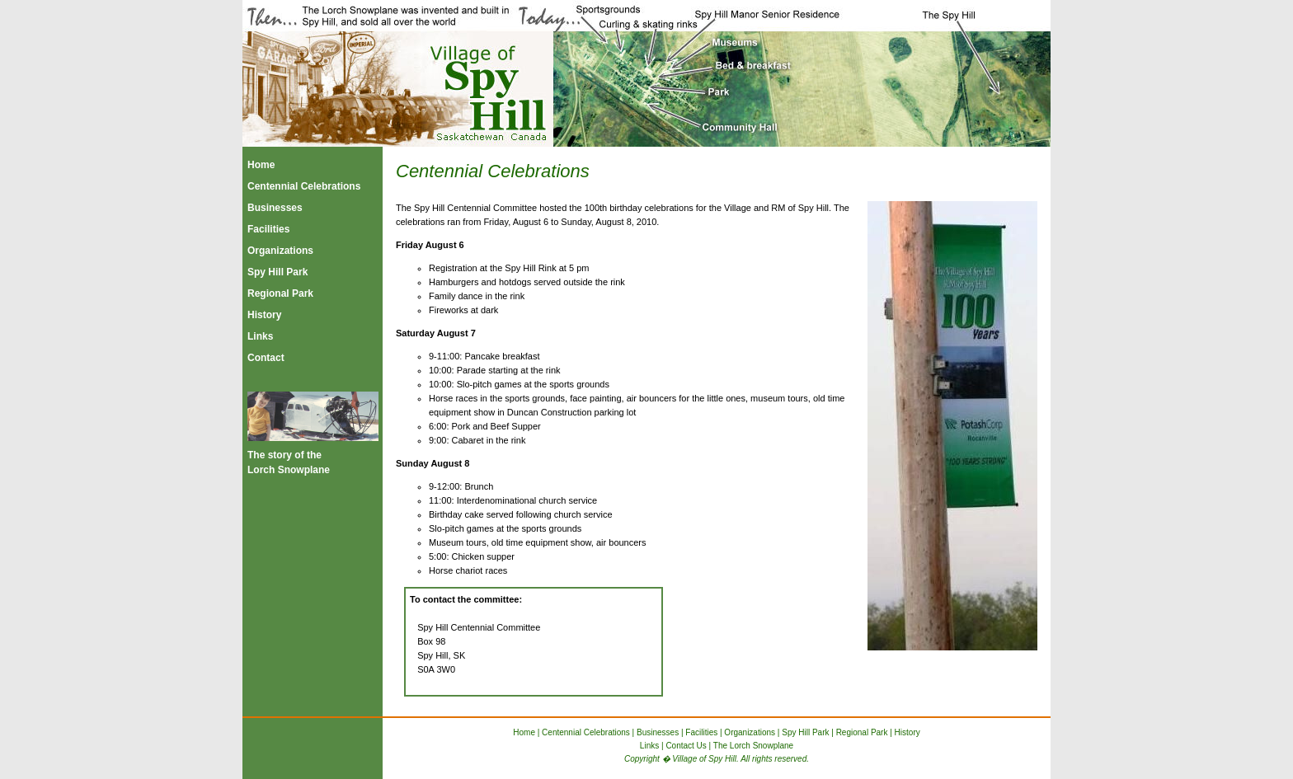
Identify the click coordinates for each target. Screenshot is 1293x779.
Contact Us (685, 745)
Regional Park (280, 293)
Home (261, 165)
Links (260, 336)
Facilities (268, 229)
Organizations (280, 250)
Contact (265, 358)
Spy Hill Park (277, 272)
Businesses (275, 208)
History (264, 315)
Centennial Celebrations (303, 186)
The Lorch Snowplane (753, 745)
